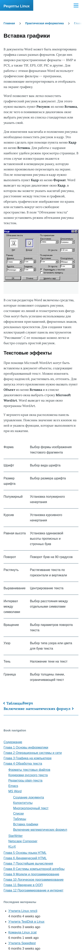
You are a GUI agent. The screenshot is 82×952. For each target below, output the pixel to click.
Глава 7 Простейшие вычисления (28, 863)
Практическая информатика (44, 23)
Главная (9, 23)
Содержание (13, 742)
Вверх (27, 703)
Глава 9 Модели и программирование (31, 874)
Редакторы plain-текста (25, 780)
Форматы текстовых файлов (29, 769)
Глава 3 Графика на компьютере (28, 758)
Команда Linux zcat (22, 932)
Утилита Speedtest (22, 943)
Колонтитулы (22, 802)
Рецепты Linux (17, 6)
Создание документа (28, 797)
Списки (18, 813)
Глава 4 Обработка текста (23, 763)
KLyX (12, 846)
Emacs (13, 786)
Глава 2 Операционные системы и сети (33, 753)
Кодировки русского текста (28, 775)
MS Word (14, 791)
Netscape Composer (22, 841)
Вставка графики (25, 824)
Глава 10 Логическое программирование (33, 879)
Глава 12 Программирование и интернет (33, 890)
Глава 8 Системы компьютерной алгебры (34, 869)
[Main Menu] (76, 5)
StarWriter (15, 836)
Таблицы (14, 703)
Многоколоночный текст (31, 808)
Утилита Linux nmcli (22, 911)
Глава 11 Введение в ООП (23, 885)
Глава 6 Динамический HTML (25, 858)
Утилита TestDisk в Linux (26, 921)
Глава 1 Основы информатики (26, 747)
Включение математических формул (37, 708)
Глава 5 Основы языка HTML (25, 852)
